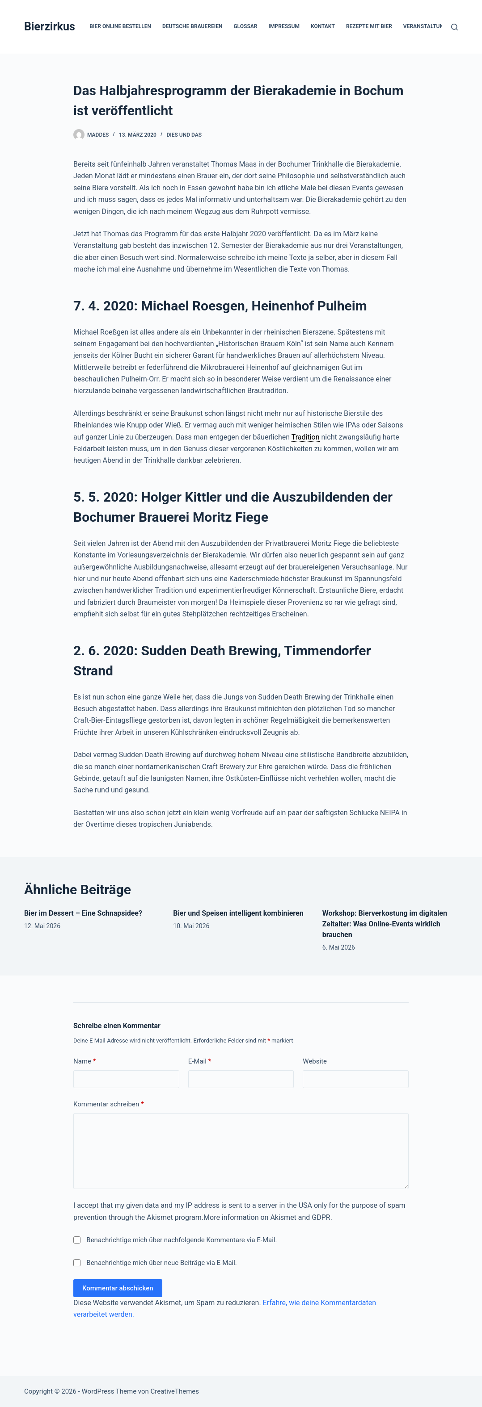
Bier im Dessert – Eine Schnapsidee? (83, 913)
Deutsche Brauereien (192, 26)
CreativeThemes (175, 1391)
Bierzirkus (49, 26)
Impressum (284, 26)
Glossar (245, 26)
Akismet (160, 1217)
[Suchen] (454, 27)
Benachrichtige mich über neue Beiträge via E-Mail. (161, 1263)
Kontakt (323, 26)
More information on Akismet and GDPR (266, 1217)
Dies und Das (184, 135)
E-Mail (199, 1061)
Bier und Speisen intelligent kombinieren (238, 913)
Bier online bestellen (120, 26)
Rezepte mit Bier (369, 26)
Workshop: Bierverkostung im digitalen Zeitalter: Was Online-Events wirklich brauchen (384, 924)
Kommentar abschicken (117, 1288)
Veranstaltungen (434, 26)
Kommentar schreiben (108, 1104)
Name (84, 1061)
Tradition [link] (306, 437)
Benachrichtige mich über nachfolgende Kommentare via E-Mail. (181, 1240)
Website (315, 1061)
